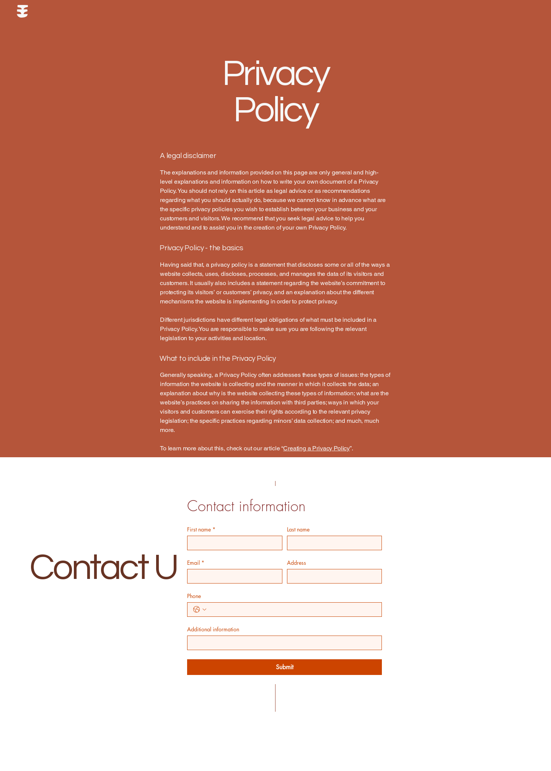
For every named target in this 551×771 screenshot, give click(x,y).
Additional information (213, 629)
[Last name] (332, 543)
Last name (298, 529)
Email (195, 562)
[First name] (232, 543)
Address (296, 562)
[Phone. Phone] (292, 609)
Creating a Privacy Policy (316, 448)
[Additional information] (282, 643)
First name (201, 529)
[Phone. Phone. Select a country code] (199, 609)
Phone (194, 596)
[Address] (332, 576)
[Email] (232, 576)
